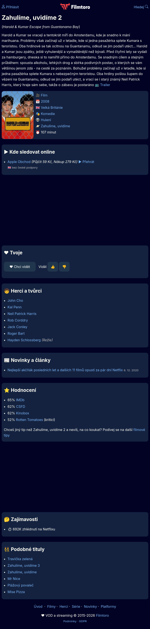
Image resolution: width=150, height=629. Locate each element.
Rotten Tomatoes (29, 420)
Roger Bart (16, 333)
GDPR (83, 621)
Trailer (105, 85)
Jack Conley (17, 327)
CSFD (20, 406)
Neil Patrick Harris (22, 314)
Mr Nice (14, 579)
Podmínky (69, 621)
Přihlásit (10, 7)
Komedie (48, 114)
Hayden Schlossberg (24, 340)
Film (44, 95)
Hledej (141, 7)
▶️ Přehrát (86, 162)
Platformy (108, 606)
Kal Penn (15, 307)
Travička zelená (20, 559)
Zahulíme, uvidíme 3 (24, 565)
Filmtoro (102, 615)
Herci (63, 606)
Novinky (90, 606)
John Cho (15, 300)
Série (76, 606)
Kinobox (22, 413)
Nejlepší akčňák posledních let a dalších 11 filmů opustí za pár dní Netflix (65, 370)
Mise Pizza (16, 592)
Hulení (46, 120)
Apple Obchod (19, 162)
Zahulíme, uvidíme (55, 126)
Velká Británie (52, 107)
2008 (45, 101)
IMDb (20, 400)
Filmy (51, 606)
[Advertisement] (75, 210)
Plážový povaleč (21, 585)
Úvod (38, 606)
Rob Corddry (18, 320)
